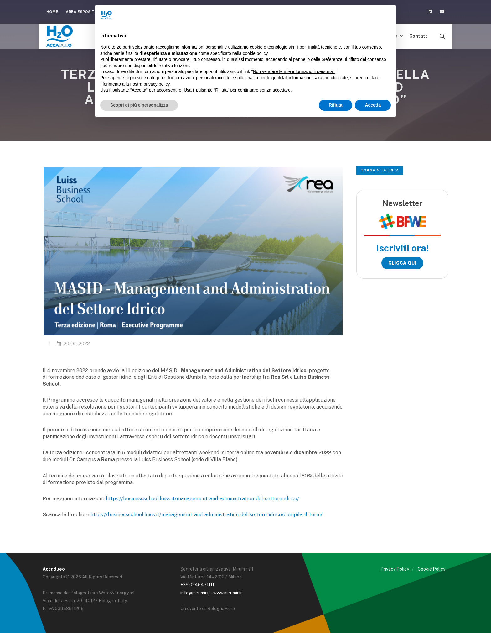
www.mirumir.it (227, 592)
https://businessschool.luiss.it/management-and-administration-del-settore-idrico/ (202, 499)
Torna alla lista (380, 170)
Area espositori (86, 11)
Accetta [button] (373, 105)
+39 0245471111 (197, 584)
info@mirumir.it (195, 592)
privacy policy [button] (157, 84)
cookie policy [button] (255, 53)
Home (52, 11)
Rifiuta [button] (336, 105)
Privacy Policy (394, 569)
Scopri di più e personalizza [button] (139, 105)
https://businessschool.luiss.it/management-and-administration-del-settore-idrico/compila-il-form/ (206, 515)
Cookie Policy (431, 569)
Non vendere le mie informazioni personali (293, 71)
